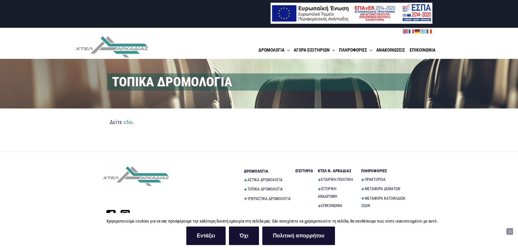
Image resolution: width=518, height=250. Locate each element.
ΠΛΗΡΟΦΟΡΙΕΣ (356, 50)
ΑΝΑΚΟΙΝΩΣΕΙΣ (390, 50)
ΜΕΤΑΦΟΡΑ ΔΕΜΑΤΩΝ (380, 189)
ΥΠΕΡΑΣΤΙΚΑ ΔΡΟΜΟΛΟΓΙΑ (267, 198)
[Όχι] (509, 231)
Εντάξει (206, 235)
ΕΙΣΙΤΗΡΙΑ (304, 170)
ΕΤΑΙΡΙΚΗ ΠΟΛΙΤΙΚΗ (335, 179)
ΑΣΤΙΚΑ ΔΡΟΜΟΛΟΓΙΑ (263, 180)
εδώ (128, 122)
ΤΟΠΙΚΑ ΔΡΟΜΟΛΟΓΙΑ (263, 189)
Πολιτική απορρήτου (298, 235)
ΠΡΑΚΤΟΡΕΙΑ (373, 179)
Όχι (244, 235)
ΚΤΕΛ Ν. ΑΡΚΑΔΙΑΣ (334, 170)
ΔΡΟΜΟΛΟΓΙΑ (274, 50)
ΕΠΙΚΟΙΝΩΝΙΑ (422, 50)
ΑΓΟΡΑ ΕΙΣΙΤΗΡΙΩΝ (315, 50)
